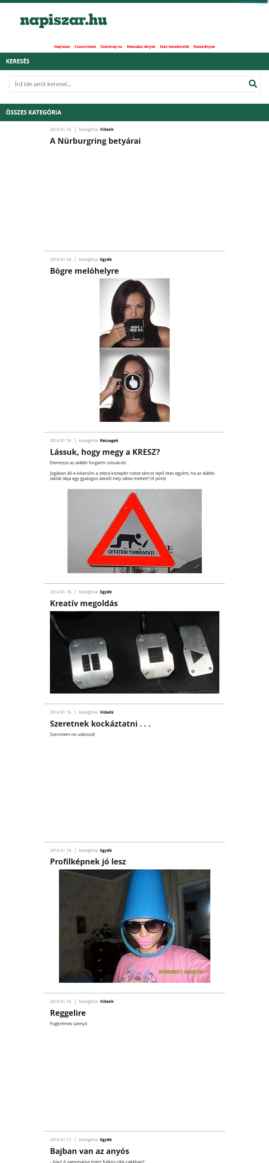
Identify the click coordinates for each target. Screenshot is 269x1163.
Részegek (109, 440)
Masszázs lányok (141, 46)
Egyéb (106, 259)
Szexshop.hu (111, 46)
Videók (107, 129)
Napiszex (62, 46)
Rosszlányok (204, 46)
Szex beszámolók (174, 46)
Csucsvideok (85, 46)
